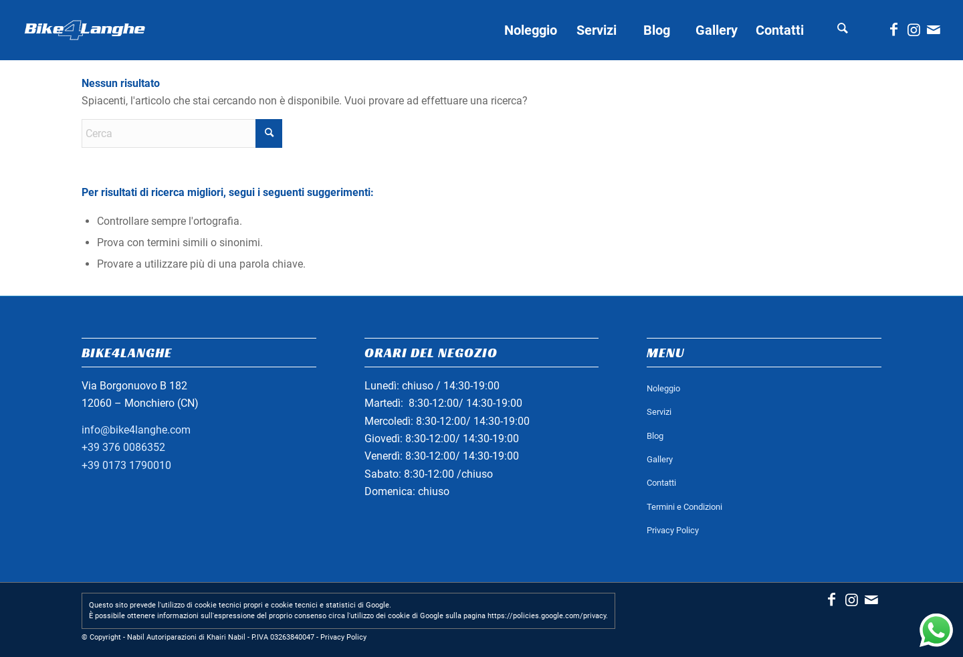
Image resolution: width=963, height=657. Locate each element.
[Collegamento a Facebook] (893, 29)
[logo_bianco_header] (84, 30)
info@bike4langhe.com (136, 430)
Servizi (659, 412)
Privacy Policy (673, 530)
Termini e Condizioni (684, 507)
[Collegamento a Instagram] (913, 29)
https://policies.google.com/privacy (547, 616)
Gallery (660, 459)
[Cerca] (843, 30)
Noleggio (663, 388)
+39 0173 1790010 (126, 465)
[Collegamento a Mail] (934, 29)
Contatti (661, 483)
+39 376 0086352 (123, 447)
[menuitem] (530, 30)
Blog (655, 436)
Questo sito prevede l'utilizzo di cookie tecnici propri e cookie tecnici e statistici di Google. (240, 605)
